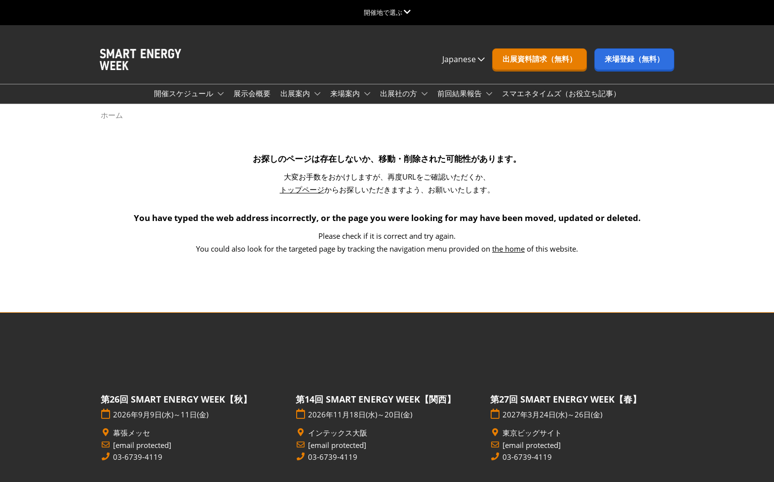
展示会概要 (252, 93)
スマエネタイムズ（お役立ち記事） (561, 93)
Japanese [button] (463, 59)
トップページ (302, 189)
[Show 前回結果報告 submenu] (489, 93)
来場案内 (346, 93)
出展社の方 (399, 93)
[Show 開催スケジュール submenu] (221, 93)
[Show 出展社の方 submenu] (424, 93)
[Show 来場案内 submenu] (367, 93)
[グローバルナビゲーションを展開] (387, 12)
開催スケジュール (184, 93)
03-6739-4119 (137, 457)
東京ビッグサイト (532, 433)
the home (508, 249)
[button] (539, 59)
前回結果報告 (460, 93)
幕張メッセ (131, 433)
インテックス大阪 (337, 433)
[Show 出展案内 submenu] (317, 93)
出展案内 (296, 93)
